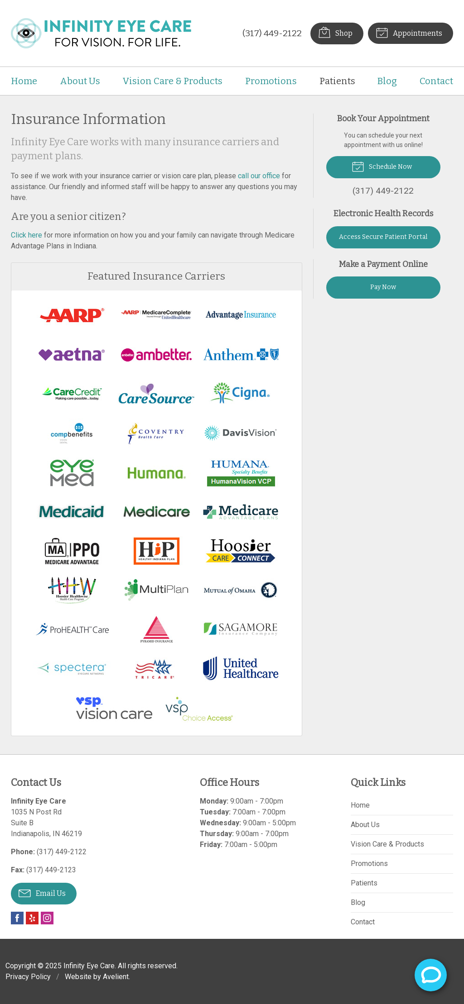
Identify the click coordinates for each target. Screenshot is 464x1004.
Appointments (409, 32)
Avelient (116, 976)
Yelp (32, 918)
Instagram (47, 918)
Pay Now (383, 287)
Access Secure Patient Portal (383, 237)
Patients (337, 81)
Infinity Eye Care (89, 965)
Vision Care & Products (172, 81)
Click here (26, 235)
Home (24, 81)
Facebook (17, 918)
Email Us (42, 892)
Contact (436, 81)
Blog (387, 81)
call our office (259, 175)
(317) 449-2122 (272, 33)
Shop (335, 32)
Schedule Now (382, 166)
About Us (80, 81)
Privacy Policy (28, 976)
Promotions (271, 81)
